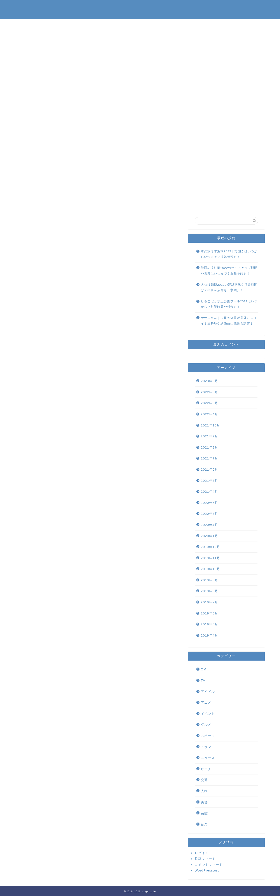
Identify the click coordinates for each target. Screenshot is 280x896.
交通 (204, 780)
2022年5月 (209, 403)
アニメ (206, 702)
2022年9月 (209, 392)
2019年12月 (210, 547)
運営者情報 (197, 7)
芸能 (204, 813)
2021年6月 (209, 469)
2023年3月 (209, 381)
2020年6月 (209, 503)
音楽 (204, 824)
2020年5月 (209, 513)
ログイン (202, 853)
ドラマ (206, 747)
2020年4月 (209, 525)
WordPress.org (207, 870)
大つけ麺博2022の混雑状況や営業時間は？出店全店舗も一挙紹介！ (229, 287)
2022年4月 (209, 414)
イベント (208, 713)
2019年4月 (209, 635)
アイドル (208, 691)
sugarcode (27, 9)
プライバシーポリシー (234, 7)
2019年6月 (209, 613)
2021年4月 (209, 491)
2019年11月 (210, 558)
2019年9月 (209, 580)
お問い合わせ (166, 7)
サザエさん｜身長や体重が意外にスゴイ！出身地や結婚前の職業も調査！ (229, 320)
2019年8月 (209, 591)
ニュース (208, 758)
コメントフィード (209, 864)
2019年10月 (210, 569)
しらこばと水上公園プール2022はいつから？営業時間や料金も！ (229, 304)
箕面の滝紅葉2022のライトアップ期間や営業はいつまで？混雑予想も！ (229, 270)
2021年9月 (209, 436)
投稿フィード (205, 859)
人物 (204, 791)
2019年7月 (209, 602)
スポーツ (208, 736)
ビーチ (206, 769)
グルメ (206, 724)
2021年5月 (209, 480)
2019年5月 (209, 624)
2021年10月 (210, 425)
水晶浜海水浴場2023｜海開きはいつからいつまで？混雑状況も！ (229, 254)
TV (203, 680)
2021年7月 (209, 458)
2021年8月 (209, 447)
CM (203, 669)
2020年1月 (209, 536)
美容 (204, 802)
